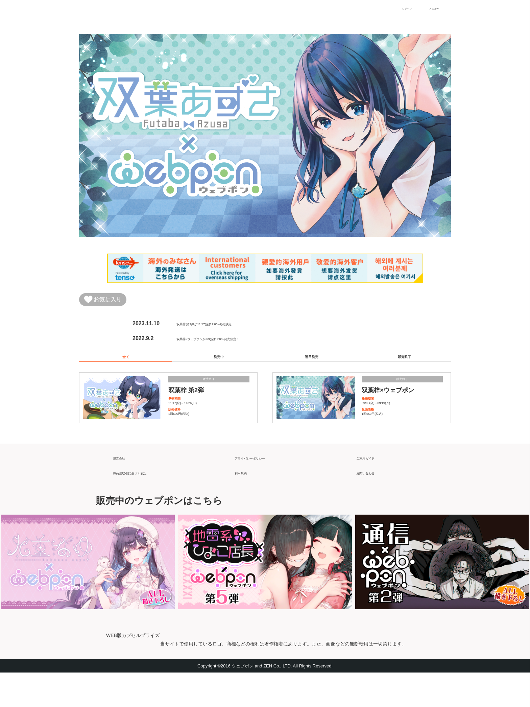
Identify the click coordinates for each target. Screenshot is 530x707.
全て (126, 363)
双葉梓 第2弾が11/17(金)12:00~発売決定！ (228, 327)
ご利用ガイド (372, 489)
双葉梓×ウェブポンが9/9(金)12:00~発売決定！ (232, 342)
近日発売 (311, 363)
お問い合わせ (372, 504)
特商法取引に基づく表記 (142, 504)
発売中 (219, 363)
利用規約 (245, 504)
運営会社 (124, 489)
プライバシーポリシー (262, 489)
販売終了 (404, 363)
